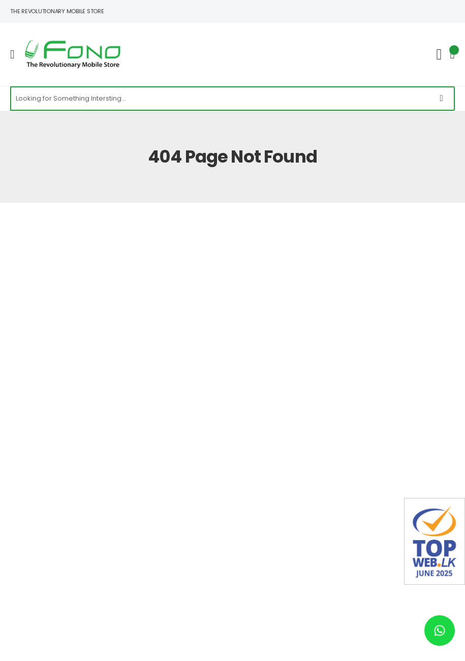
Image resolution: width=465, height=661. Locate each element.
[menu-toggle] (12, 54)
